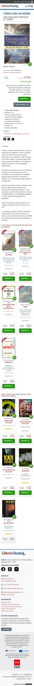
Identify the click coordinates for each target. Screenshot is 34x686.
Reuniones (25, 471)
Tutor (12, 113)
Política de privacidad (8, 609)
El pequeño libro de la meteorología (8, 306)
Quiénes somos (6, 602)
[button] (26, 6)
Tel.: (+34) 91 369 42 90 (10, 585)
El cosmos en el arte (25, 253)
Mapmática (9, 362)
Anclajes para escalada (25, 422)
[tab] (5, 146)
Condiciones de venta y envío (10, 604)
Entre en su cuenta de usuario (23, 2)
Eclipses (8, 255)
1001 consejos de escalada (8, 471)
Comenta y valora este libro (12, 72)
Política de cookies (7, 611)
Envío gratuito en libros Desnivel (11, 607)
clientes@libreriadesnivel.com (12, 588)
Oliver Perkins (9, 66)
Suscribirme (6, 629)
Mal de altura (9, 523)
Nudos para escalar (8, 422)
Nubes (25, 307)
